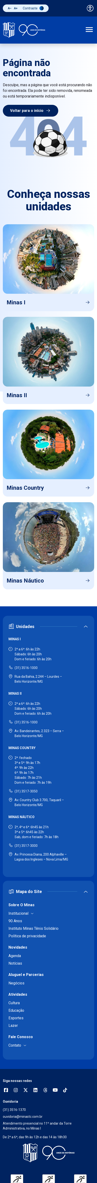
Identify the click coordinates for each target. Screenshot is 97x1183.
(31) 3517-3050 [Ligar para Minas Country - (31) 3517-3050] (26, 791)
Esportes (15, 1018)
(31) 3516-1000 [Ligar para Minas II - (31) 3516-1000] (26, 722)
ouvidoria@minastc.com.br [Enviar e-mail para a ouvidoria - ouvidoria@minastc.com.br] (23, 1116)
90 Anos (15, 921)
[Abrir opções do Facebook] (6, 1090)
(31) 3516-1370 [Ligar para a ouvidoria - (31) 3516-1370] (14, 1110)
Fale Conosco (20, 1037)
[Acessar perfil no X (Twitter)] (26, 1090)
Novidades (17, 947)
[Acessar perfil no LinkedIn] (35, 1090)
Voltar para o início (30, 111)
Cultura (14, 1003)
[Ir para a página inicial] (24, 30)
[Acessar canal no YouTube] (55, 1090)
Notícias (15, 963)
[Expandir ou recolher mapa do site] (48, 891)
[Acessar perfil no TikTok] (65, 1090)
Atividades (17, 994)
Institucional (18, 913)
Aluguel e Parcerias (26, 974)
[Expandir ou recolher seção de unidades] (48, 626)
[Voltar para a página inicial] (48, 1152)
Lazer (13, 1025)
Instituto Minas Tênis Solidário (33, 928)
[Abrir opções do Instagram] (16, 1090)
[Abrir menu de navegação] (89, 30)
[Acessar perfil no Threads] (45, 1090)
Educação (16, 1010)
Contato (14, 1045)
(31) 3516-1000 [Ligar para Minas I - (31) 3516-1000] (26, 668)
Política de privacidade (27, 936)
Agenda (14, 956)
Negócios (16, 983)
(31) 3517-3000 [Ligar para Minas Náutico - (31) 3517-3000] (26, 846)
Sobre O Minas (21, 905)
